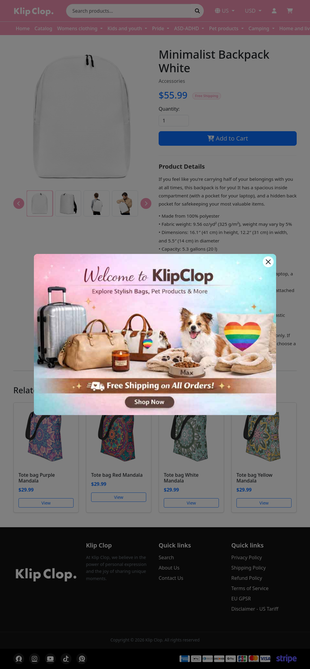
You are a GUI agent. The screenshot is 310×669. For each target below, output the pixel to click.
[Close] (268, 261)
